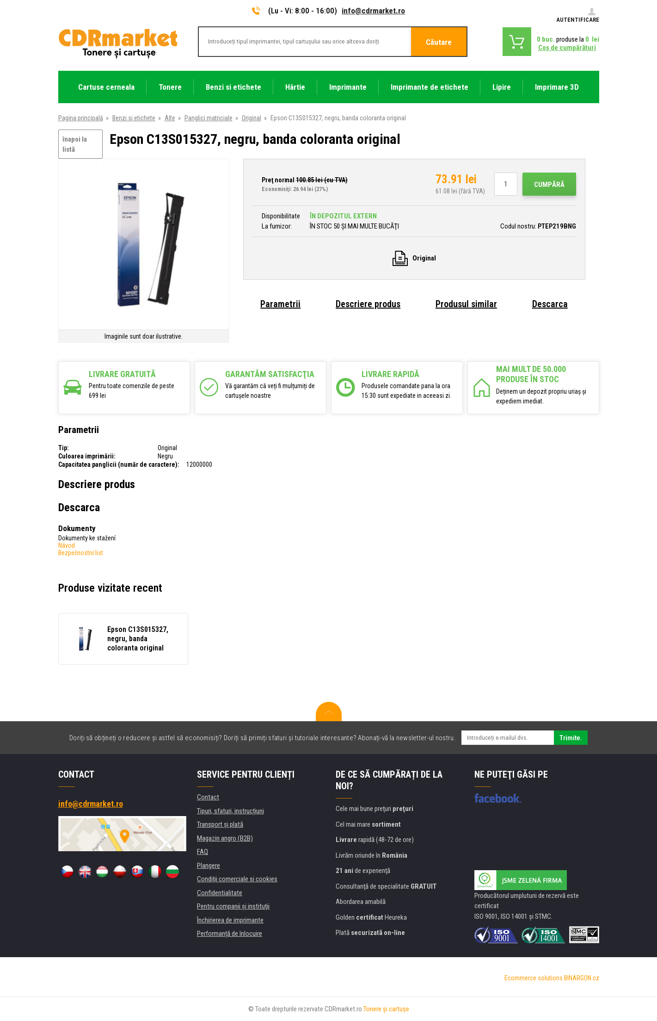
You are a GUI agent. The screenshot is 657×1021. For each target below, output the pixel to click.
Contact (208, 797)
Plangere (208, 865)
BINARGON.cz (581, 978)
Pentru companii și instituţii (233, 906)
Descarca (550, 303)
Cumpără (549, 184)
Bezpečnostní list (80, 553)
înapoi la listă (74, 144)
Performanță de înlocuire (229, 933)
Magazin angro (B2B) (225, 838)
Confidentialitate (219, 893)
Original (251, 118)
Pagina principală (80, 118)
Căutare (439, 42)
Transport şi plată (220, 824)
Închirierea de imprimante (230, 920)
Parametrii (280, 303)
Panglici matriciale (208, 118)
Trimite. (570, 738)
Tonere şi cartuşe (386, 1009)
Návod (66, 545)
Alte (170, 118)
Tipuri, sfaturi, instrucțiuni (230, 811)
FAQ (202, 852)
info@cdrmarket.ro (373, 10)
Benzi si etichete (133, 118)
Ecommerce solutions (533, 978)
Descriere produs (368, 303)
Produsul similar (466, 303)
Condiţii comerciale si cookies (237, 879)
